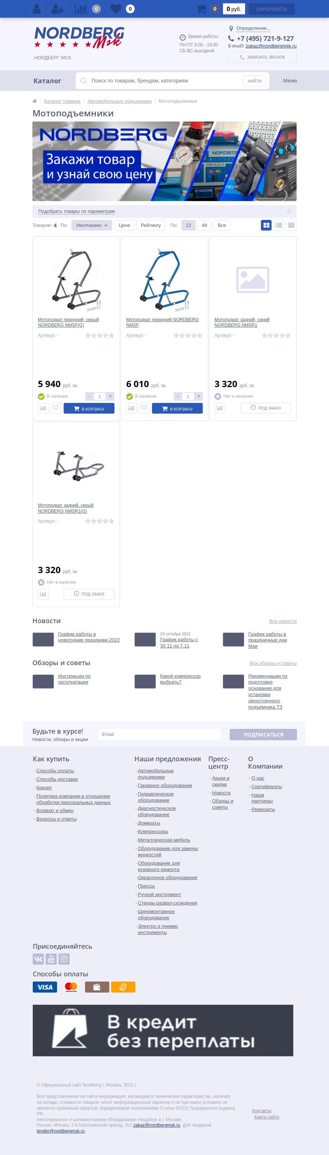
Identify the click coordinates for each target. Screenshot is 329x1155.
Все (222, 225)
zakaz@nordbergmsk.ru (271, 46)
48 (204, 225)
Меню (290, 81)
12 (188, 225)
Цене (124, 225)
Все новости (283, 621)
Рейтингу (151, 225)
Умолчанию (88, 225)
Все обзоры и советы (273, 663)
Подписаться (263, 734)
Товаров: (42, 225)
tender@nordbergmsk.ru (61, 1131)
